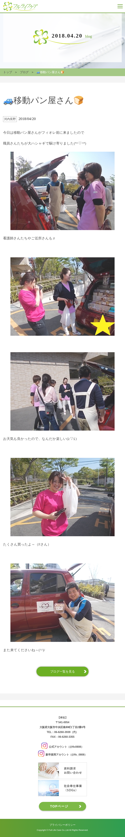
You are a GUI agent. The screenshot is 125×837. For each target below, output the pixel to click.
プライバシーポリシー (62, 824)
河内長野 (10, 119)
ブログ (24, 72)
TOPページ (59, 806)
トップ (7, 72)
